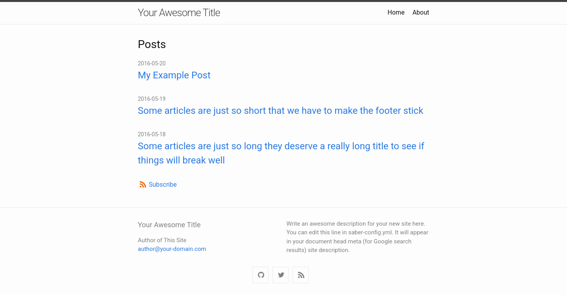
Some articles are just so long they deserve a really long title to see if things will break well (281, 153)
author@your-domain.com (172, 248)
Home (395, 12)
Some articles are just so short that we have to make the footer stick (280, 110)
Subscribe (163, 184)
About (420, 12)
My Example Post (174, 75)
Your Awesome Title (179, 13)
